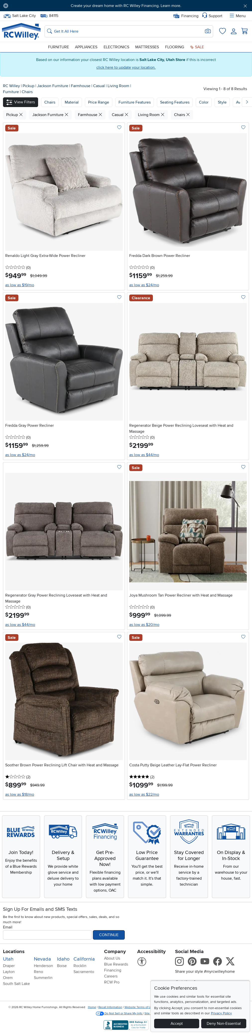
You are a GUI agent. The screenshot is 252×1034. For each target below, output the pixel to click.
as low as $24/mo (144, 285)
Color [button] (203, 102)
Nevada (42, 959)
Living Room (119, 85)
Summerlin (43, 977)
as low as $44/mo (144, 454)
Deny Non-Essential (224, 1023)
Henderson (43, 965)
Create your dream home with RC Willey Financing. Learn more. (126, 5)
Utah (8, 959)
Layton (9, 971)
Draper (9, 965)
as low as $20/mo (144, 624)
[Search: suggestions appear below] (129, 31)
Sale (197, 47)
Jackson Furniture (53, 85)
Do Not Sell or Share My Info (119, 1013)
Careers (111, 976)
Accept (177, 1023)
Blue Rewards (116, 964)
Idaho (63, 959)
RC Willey (11, 85)
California (84, 959)
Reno (38, 971)
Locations (14, 952)
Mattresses (147, 47)
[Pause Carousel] (5, 6)
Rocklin (79, 965)
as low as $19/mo (19, 285)
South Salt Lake (16, 983)
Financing (185, 16)
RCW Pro (112, 982)
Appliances (86, 47)
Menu (237, 15)
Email (7, 927)
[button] (20, 102)
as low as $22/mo (144, 794)
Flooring (174, 47)
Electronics (116, 47)
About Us (112, 958)
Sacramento (83, 971)
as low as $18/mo (19, 794)
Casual (99, 85)
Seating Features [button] (174, 102)
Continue (109, 934)
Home (92, 1007)
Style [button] (222, 102)
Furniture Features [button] (135, 102)
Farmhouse (81, 85)
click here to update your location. (126, 67)
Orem (8, 977)
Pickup (29, 85)
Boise (62, 965)
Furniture (58, 47)
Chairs (27, 91)
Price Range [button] (98, 102)
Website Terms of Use (139, 1007)
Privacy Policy (221, 1013)
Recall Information (110, 1007)
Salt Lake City (19, 16)
